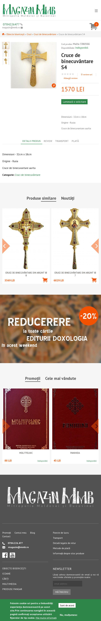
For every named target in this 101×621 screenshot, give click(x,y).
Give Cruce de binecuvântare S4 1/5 (62, 74)
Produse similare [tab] (41, 198)
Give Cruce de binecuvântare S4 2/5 (65, 74)
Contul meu (20, 532)
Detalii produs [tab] (31, 140)
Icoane (6, 573)
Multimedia (9, 583)
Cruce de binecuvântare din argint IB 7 (75, 274)
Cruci (29, 34)
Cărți (5, 578)
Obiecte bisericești (15, 34)
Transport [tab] (62, 140)
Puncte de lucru (61, 532)
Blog (32, 532)
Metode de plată (61, 548)
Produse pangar (12, 589)
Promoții (6, 532)
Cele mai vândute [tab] (60, 378)
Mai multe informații (46, 617)
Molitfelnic (26, 453)
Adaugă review (70, 78)
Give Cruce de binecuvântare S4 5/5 (73, 74)
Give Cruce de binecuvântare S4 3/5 (67, 74)
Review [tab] (48, 140)
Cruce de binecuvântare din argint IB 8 (26, 274)
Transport (58, 537)
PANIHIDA (75, 453)
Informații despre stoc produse (68, 553)
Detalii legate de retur (64, 543)
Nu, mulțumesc (68, 615)
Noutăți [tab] (67, 198)
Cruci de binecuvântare (45, 34)
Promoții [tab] (32, 378)
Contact (6, 536)
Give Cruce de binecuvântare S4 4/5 (70, 74)
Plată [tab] (75, 140)
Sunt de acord (67, 605)
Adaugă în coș (45, 284)
